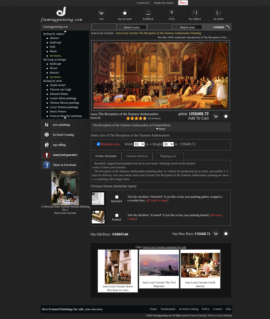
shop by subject (55, 34)
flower (53, 68)
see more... (56, 55)
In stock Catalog (188, 309)
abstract (54, 38)
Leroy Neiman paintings (64, 107)
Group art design (56, 59)
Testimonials (168, 309)
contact (219, 27)
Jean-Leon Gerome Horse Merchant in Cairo (118, 288)
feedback (148, 19)
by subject (195, 19)
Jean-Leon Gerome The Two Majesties (159, 284)
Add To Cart (198, 118)
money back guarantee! (65, 155)
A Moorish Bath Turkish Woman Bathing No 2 (65, 208)
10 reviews (154, 118)
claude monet (57, 85)
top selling (59, 145)
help (228, 309)
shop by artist (54, 81)
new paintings (61, 124)
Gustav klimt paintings (63, 98)
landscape (55, 42)
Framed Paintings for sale (66, 309)
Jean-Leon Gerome (102, 33)
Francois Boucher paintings (66, 116)
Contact (217, 309)
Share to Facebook (64, 165)
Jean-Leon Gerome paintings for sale (164, 247)
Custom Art (143, 2)
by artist (218, 19)
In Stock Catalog (63, 134)
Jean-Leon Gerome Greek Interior (200, 284)
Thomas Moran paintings (64, 102)
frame (153, 309)
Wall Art (211, 315)
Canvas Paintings (224, 315)
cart (101, 19)
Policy (205, 309)
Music (53, 51)
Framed (116, 219)
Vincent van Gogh (60, 89)
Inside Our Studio (163, 2)
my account (125, 19)
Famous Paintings (198, 315)
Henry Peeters (58, 111)
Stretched (116, 201)
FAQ (171, 19)
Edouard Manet (59, 94)
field (52, 47)
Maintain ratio (110, 144)
